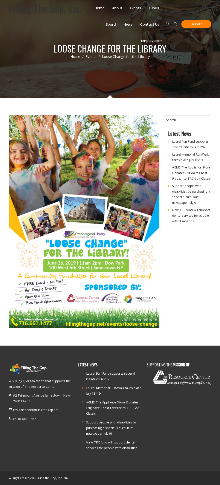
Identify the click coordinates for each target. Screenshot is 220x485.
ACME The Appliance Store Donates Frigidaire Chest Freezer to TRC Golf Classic (191, 173)
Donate (196, 24)
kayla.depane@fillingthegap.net (36, 410)
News (128, 24)
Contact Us (149, 24)
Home (99, 8)
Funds (154, 8)
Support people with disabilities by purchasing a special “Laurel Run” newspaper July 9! (111, 428)
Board (111, 24)
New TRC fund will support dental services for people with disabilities (191, 215)
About (117, 8)
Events (135, 8)
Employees (150, 41)
